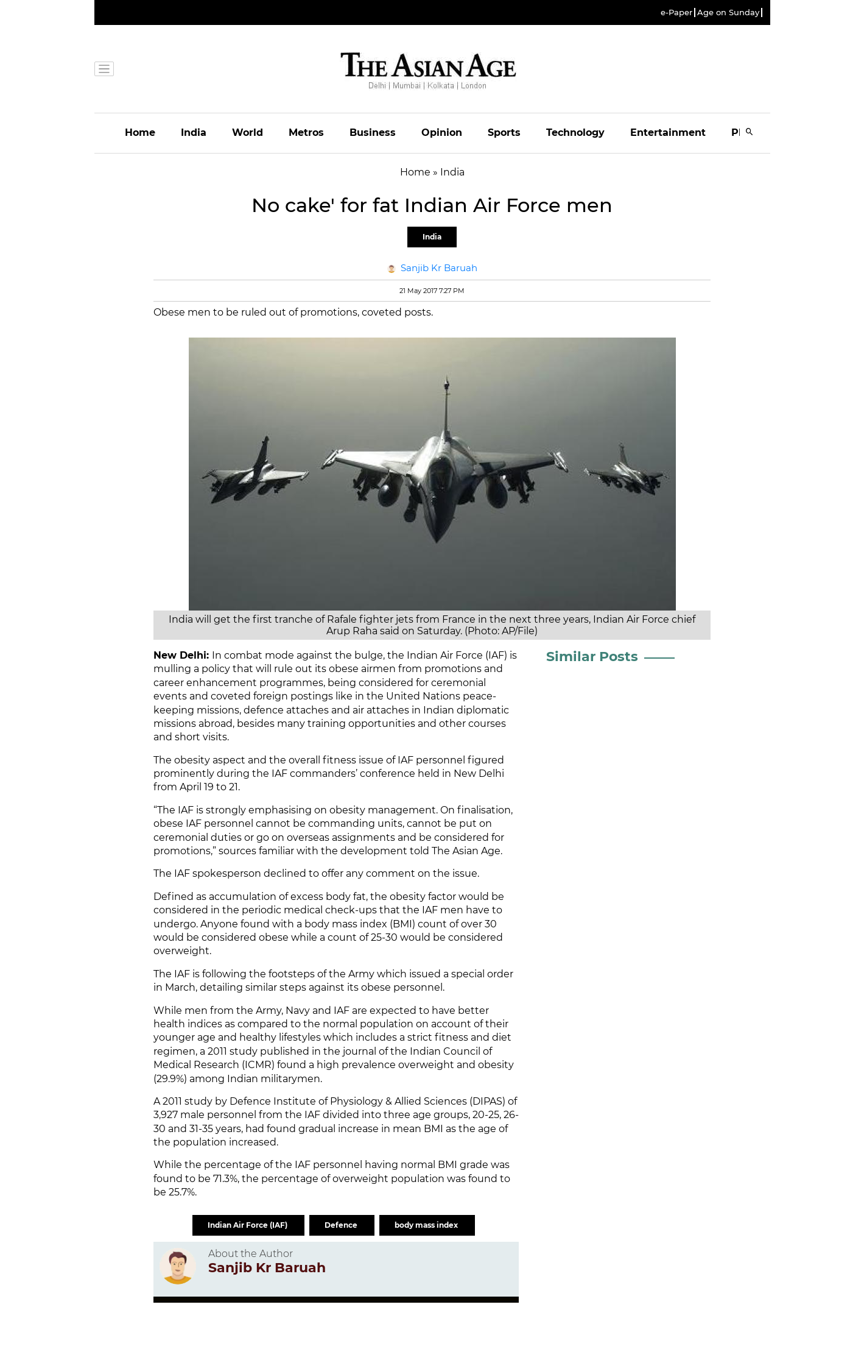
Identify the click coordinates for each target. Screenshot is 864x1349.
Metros (306, 132)
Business (372, 132)
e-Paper (676, 12)
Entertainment (668, 132)
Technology (575, 132)
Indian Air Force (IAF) (248, 1225)
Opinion (441, 132)
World (247, 132)
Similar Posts (592, 656)
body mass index (427, 1225)
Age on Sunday (728, 12)
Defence (342, 1225)
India (193, 132)
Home (140, 132)
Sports (504, 132)
